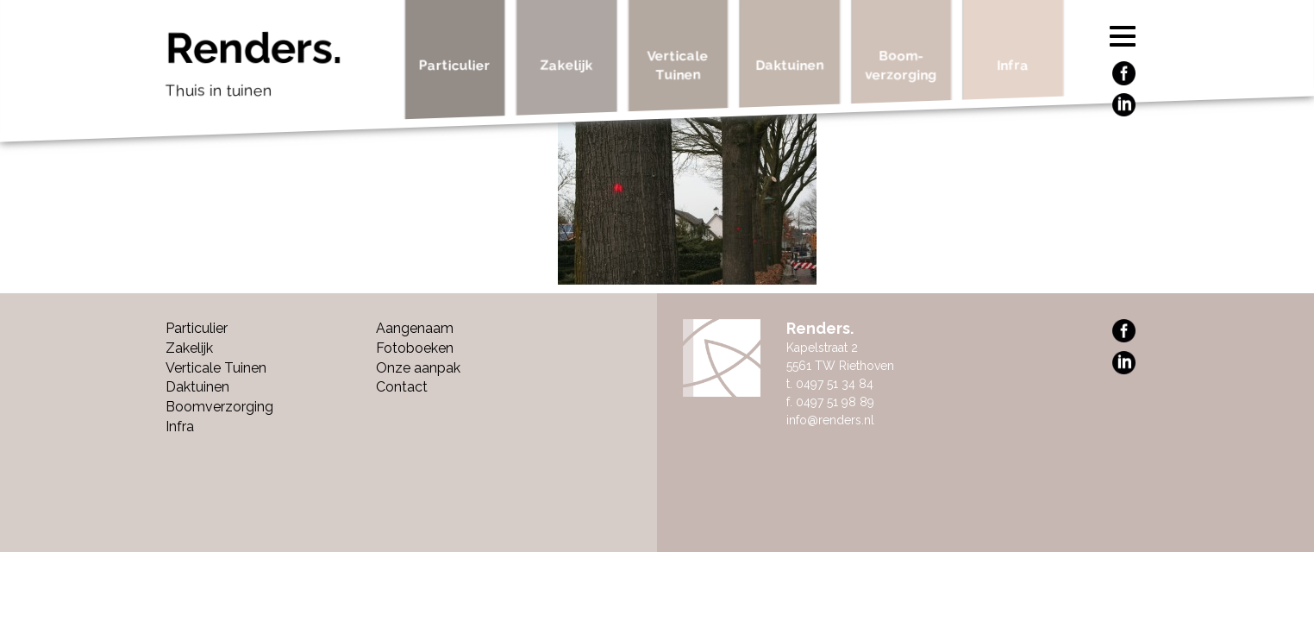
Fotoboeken (415, 348)
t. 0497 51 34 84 (829, 384)
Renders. (279, 69)
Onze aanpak (418, 368)
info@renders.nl (830, 420)
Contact (402, 387)
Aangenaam (415, 328)
